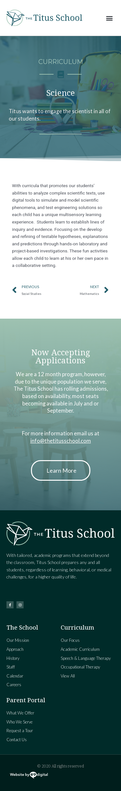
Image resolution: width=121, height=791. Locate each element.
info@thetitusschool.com (60, 441)
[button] (109, 18)
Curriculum (60, 62)
